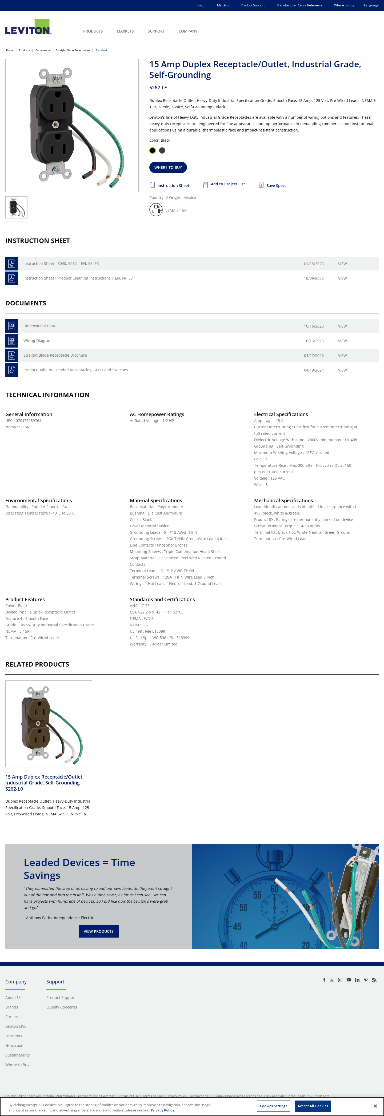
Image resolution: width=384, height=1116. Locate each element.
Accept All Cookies (313, 1105)
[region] (192, 1106)
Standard (101, 50)
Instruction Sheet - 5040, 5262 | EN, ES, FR (61, 263)
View (342, 263)
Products (24, 50)
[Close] (375, 1106)
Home (10, 50)
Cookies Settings (273, 1105)
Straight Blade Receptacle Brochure (55, 355)
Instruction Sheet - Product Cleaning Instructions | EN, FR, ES (78, 278)
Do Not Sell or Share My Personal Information (39, 1096)
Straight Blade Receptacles (73, 50)
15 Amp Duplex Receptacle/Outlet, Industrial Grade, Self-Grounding (44, 783)
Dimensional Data (39, 325)
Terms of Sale (152, 1096)
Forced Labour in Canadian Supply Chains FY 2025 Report (286, 1096)
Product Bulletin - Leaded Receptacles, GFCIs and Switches (75, 369)
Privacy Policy (176, 1096)
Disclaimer (198, 1096)
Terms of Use (129, 1096)
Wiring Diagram (37, 340)
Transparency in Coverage (95, 1096)
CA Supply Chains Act (225, 1096)
